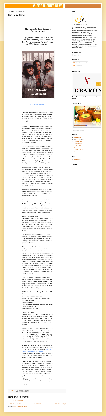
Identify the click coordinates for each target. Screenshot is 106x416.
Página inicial (37, 404)
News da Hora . (78, 152)
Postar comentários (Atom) (20, 407)
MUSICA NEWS (78, 150)
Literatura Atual (78, 143)
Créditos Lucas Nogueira (37, 104)
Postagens (77, 62)
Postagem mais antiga (60, 404)
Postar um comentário (17, 400)
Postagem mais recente (15, 404)
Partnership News (79, 139)
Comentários (77, 66)
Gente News (77, 145)
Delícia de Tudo (78, 141)
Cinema (76, 148)
